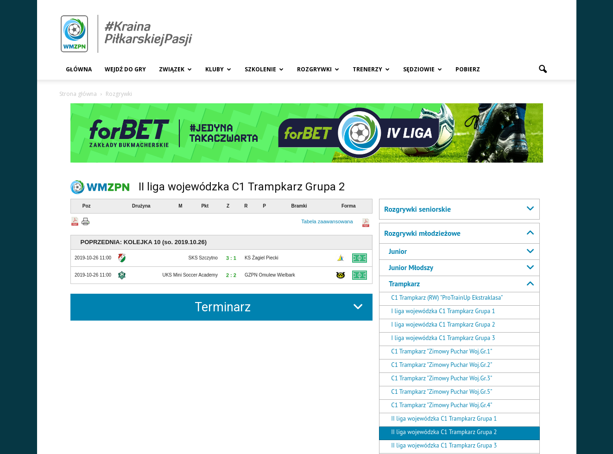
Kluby (218, 69)
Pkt (205, 205)
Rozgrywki (318, 69)
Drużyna (141, 205)
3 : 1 (231, 258)
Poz (86, 205)
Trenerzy (371, 69)
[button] (543, 69)
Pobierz (467, 69)
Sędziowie (422, 69)
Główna (79, 69)
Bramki (299, 205)
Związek (175, 69)
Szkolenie (264, 69)
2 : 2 (231, 275)
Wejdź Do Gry (125, 69)
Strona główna (78, 94)
